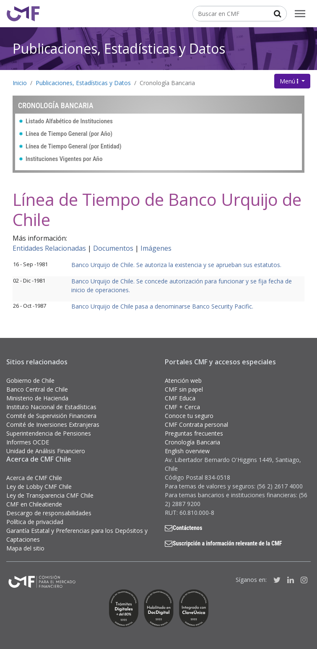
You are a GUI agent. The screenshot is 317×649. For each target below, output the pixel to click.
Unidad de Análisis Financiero (45, 451)
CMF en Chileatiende (34, 504)
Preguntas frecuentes (194, 433)
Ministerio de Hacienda (37, 398)
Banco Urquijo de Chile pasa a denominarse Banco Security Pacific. (162, 306)
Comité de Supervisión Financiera (51, 416)
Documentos (113, 248)
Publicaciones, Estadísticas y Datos (119, 48)
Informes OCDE (27, 442)
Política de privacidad (34, 522)
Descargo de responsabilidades (48, 513)
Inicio (20, 83)
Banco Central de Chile (37, 389)
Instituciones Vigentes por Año (64, 159)
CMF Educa (180, 398)
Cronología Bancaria (167, 83)
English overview (187, 451)
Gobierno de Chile (30, 380)
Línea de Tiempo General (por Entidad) (74, 146)
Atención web (183, 380)
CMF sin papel (184, 389)
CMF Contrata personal (196, 424)
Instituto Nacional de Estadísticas (51, 407)
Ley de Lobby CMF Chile (39, 487)
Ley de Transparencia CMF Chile (50, 495)
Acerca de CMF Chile (34, 478)
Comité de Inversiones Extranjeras (52, 424)
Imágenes (155, 248)
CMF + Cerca (182, 407)
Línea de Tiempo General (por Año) (69, 134)
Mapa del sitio (25, 548)
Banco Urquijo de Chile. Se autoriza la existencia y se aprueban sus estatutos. (176, 265)
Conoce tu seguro (189, 416)
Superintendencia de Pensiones (48, 433)
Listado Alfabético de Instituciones (69, 121)
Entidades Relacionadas (49, 248)
